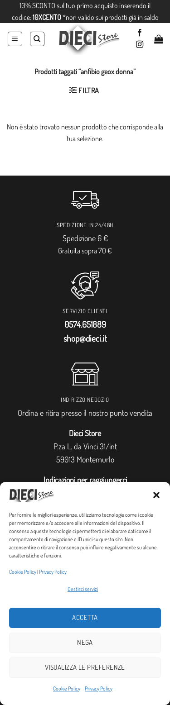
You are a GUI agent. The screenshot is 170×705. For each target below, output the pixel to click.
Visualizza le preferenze (85, 667)
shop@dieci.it (85, 338)
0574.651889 (85, 324)
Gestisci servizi (83, 589)
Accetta (84, 617)
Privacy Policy (53, 571)
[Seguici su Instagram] (139, 45)
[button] (156, 495)
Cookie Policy (22, 571)
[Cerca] (37, 39)
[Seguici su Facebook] (139, 33)
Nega (85, 642)
